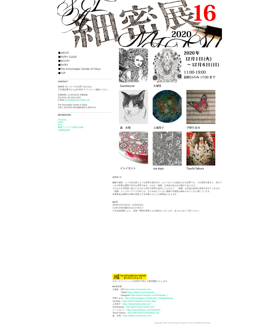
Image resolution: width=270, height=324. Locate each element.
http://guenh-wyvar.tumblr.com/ (140, 307)
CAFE (60, 122)
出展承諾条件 (64, 130)
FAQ (60, 124)
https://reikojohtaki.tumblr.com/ (137, 304)
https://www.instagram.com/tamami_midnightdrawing (149, 298)
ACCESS (62, 120)
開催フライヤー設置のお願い (71, 127)
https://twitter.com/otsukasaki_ (141, 292)
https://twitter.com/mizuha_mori (137, 316)
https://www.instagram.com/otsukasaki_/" (149, 295)
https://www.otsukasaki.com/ (138, 289)
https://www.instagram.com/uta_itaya (139, 301)
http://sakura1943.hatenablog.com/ (143, 313)
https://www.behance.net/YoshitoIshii (143, 310)
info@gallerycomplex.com (78, 100)
